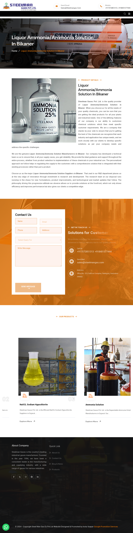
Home (14, 51)
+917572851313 (111, 8)
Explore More (13, 421)
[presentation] (33, 274)
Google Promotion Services (106, 527)
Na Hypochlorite (13, 404)
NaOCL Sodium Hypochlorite (85, 404)
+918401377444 (124, 8)
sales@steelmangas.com (71, 8)
